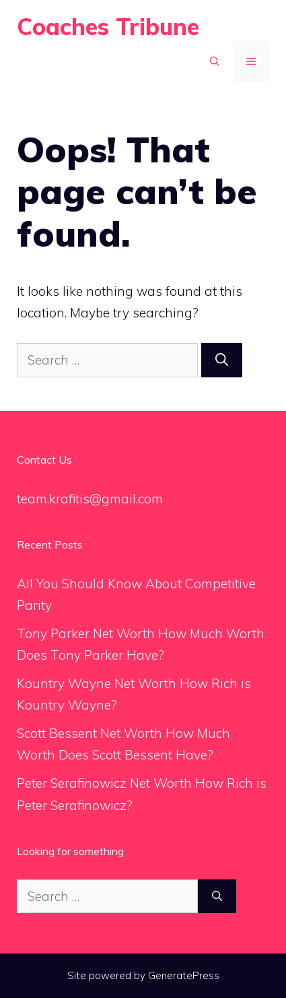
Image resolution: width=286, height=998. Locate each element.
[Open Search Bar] (214, 61)
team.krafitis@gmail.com (90, 499)
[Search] (221, 360)
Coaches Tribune (108, 26)
